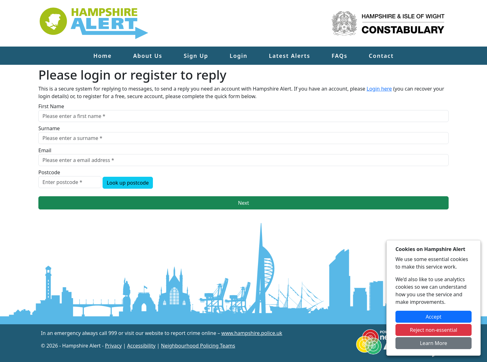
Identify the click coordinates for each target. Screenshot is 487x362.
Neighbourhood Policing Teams (198, 345)
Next (243, 202)
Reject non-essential (433, 329)
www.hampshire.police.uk (252, 333)
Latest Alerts (289, 55)
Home (102, 55)
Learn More (433, 343)
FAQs (339, 55)
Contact (381, 55)
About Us (147, 55)
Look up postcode (128, 182)
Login (238, 55)
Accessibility (141, 345)
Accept (433, 316)
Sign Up (196, 55)
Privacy (113, 345)
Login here (379, 88)
